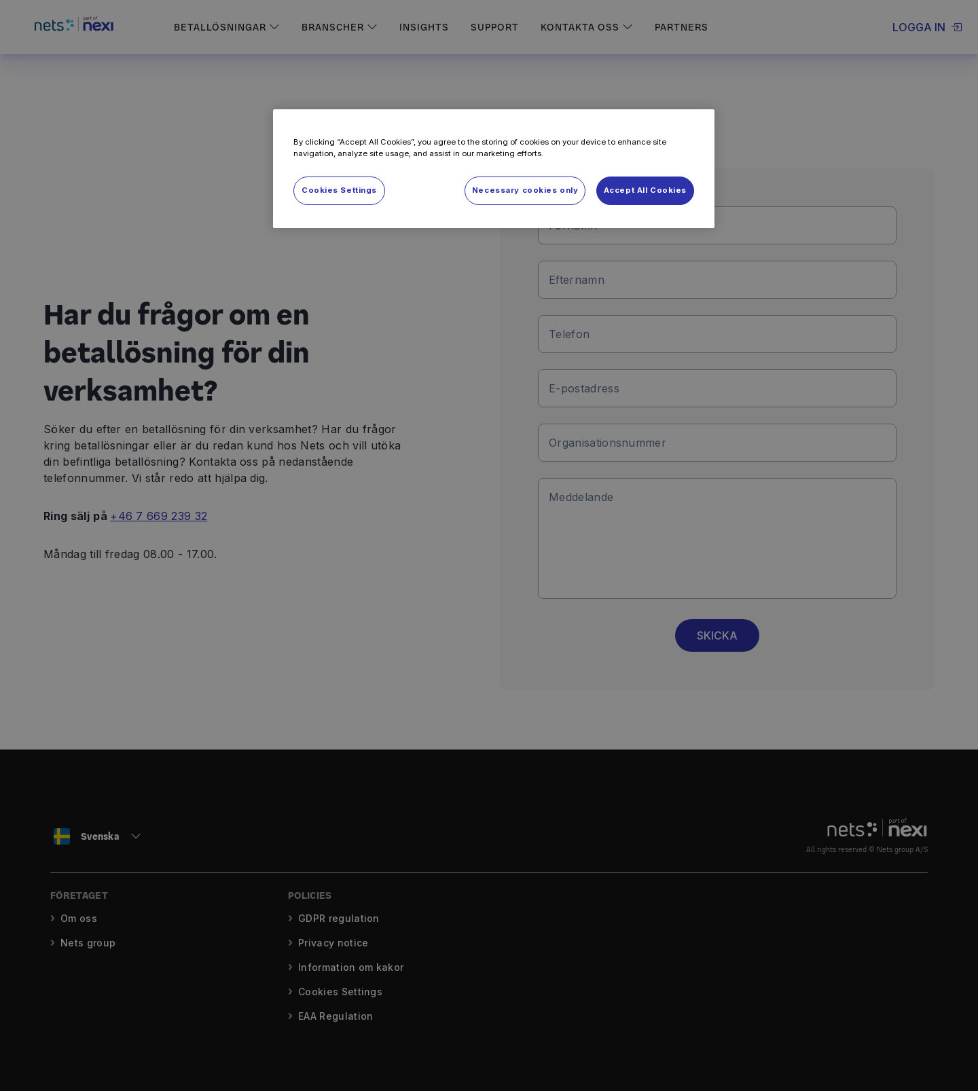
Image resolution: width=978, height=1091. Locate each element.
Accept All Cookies (645, 190)
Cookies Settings (339, 190)
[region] (493, 168)
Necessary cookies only (525, 190)
